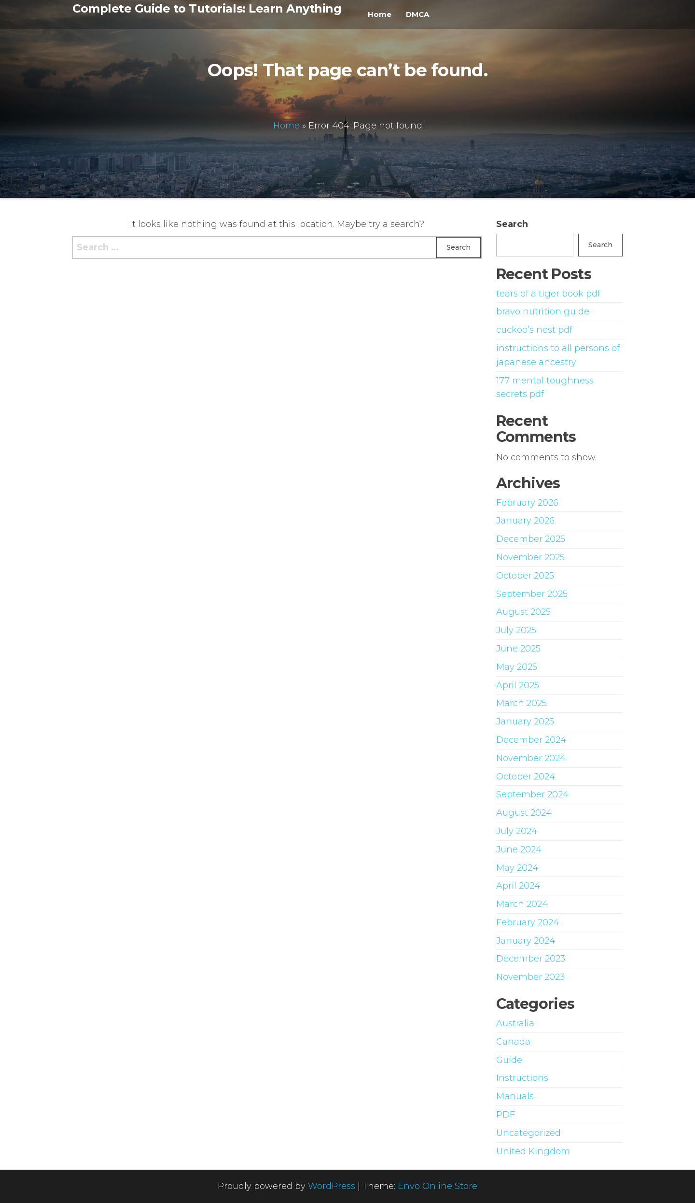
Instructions (522, 1078)
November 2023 (530, 977)
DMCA (417, 14)
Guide (509, 1060)
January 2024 (525, 940)
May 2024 (517, 868)
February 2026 (527, 502)
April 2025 (517, 685)
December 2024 (531, 740)
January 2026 (525, 520)
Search (512, 224)
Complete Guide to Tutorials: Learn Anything (206, 8)
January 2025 (525, 721)
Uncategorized (528, 1133)
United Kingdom (533, 1151)
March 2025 (521, 703)
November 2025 (530, 557)
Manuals (515, 1096)
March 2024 (522, 904)
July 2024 (516, 831)
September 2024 (532, 794)
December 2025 (530, 539)
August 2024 (524, 812)
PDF (505, 1114)
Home (379, 14)
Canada (513, 1041)
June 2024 (519, 849)
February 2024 (527, 922)
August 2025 (523, 612)
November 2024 (531, 758)
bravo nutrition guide (542, 311)
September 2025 (532, 594)
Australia (515, 1023)
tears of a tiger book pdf (548, 293)
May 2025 (516, 667)
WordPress (331, 1186)
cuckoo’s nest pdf (534, 330)
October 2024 (525, 776)
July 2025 (516, 630)
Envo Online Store (437, 1186)
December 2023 (530, 958)
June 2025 (518, 648)
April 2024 (518, 885)
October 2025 (525, 575)
